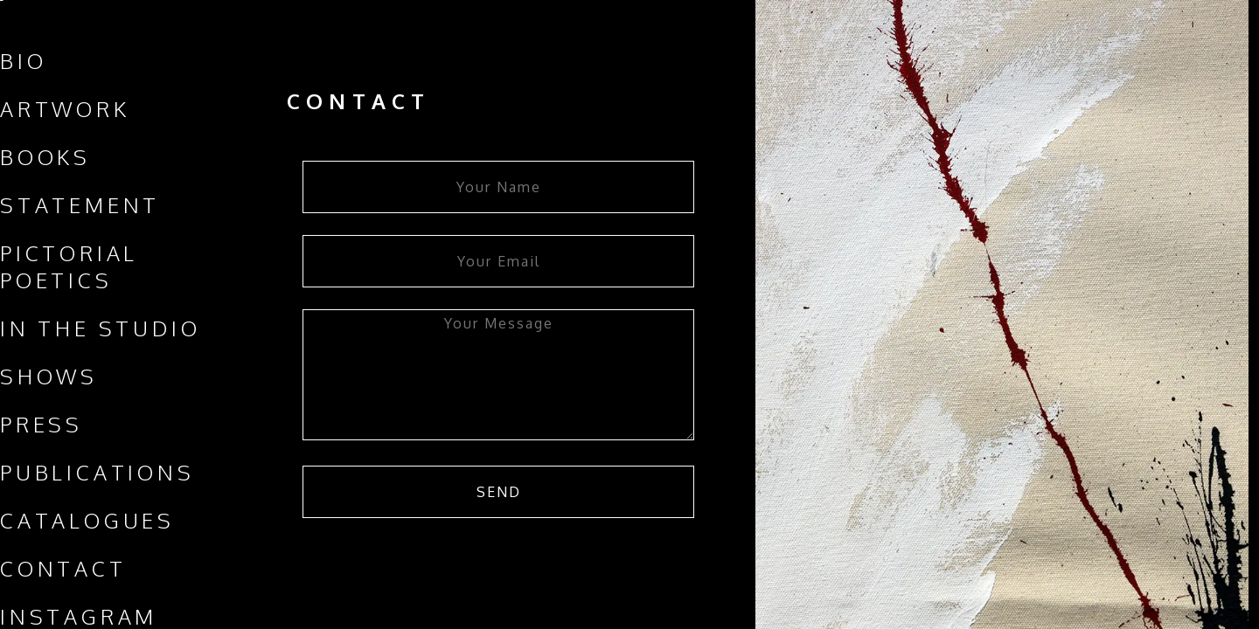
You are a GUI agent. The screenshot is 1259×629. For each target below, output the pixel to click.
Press (41, 424)
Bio (23, 60)
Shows (49, 376)
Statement (80, 204)
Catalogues (87, 520)
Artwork (65, 108)
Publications (97, 472)
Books (45, 156)
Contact (63, 568)
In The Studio (100, 328)
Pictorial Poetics (69, 266)
